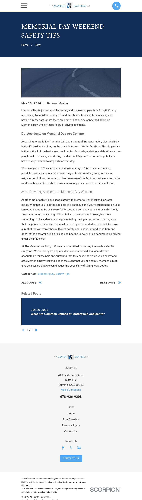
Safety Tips (62, 273)
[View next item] (36, 330)
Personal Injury (45, 273)
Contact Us (71, 431)
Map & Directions (71, 389)
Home (71, 413)
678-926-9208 (71, 397)
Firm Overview (71, 419)
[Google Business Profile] (79, 448)
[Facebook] (63, 448)
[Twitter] (71, 448)
